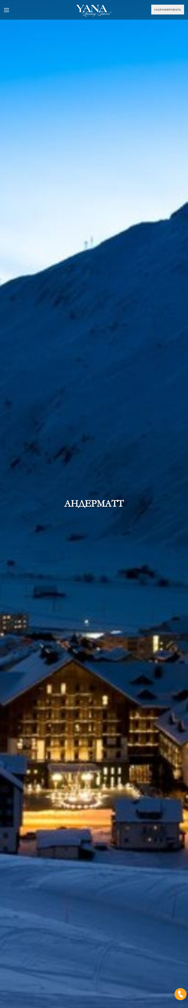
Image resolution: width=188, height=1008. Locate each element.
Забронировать (167, 9)
